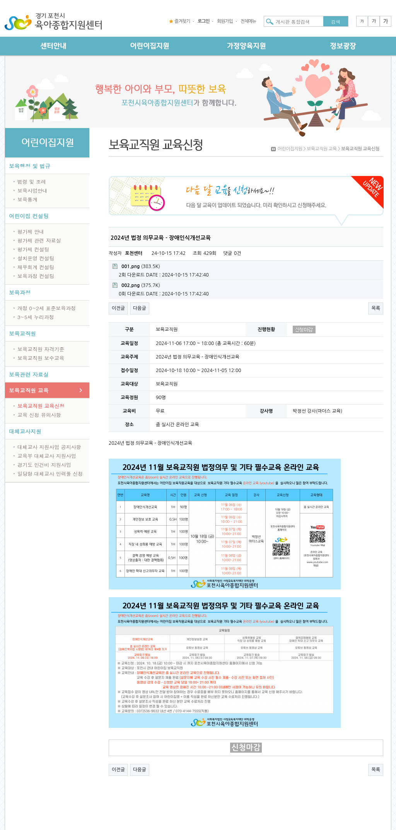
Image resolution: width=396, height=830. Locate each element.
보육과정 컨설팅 (35, 276)
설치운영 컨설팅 (35, 258)
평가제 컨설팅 (33, 249)
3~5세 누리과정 (35, 317)
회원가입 (224, 21)
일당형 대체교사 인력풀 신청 (50, 473)
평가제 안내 (30, 231)
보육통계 (27, 199)
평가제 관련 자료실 (39, 240)
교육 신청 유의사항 (39, 414)
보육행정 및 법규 (29, 166)
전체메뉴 (248, 21)
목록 (375, 308)
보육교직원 (22, 333)
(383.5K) (136, 266)
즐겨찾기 (182, 21)
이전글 (118, 308)
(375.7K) (136, 285)
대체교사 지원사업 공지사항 (49, 447)
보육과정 (20, 292)
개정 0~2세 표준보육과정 (46, 308)
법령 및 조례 (31, 181)
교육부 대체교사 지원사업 (46, 455)
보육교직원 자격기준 (40, 349)
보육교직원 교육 (29, 390)
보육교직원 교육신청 (40, 406)
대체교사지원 (25, 431)
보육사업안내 (32, 190)
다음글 (139, 308)
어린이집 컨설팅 (29, 216)
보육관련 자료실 (29, 374)
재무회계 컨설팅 (35, 267)
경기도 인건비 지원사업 (44, 464)
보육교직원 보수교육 (40, 358)
